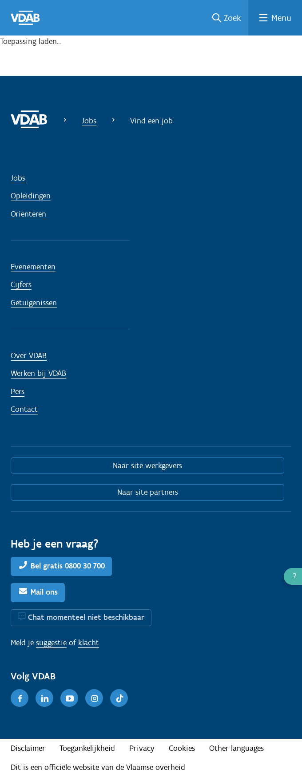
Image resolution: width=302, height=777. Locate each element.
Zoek (232, 17)
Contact (24, 409)
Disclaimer (28, 748)
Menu (281, 17)
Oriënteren (28, 214)
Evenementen (33, 267)
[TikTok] (119, 698)
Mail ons (44, 592)
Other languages (236, 748)
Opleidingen (31, 196)
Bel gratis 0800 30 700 (68, 566)
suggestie (51, 642)
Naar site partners (147, 492)
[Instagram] (94, 698)
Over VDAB (29, 355)
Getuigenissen (34, 303)
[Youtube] (69, 698)
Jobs (89, 121)
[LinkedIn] (44, 698)
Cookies (182, 748)
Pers (17, 391)
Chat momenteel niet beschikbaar (86, 617)
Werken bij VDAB (38, 373)
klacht (88, 642)
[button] (293, 576)
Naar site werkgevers (147, 465)
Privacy (142, 748)
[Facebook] (19, 698)
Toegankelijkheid (87, 748)
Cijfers (21, 284)
